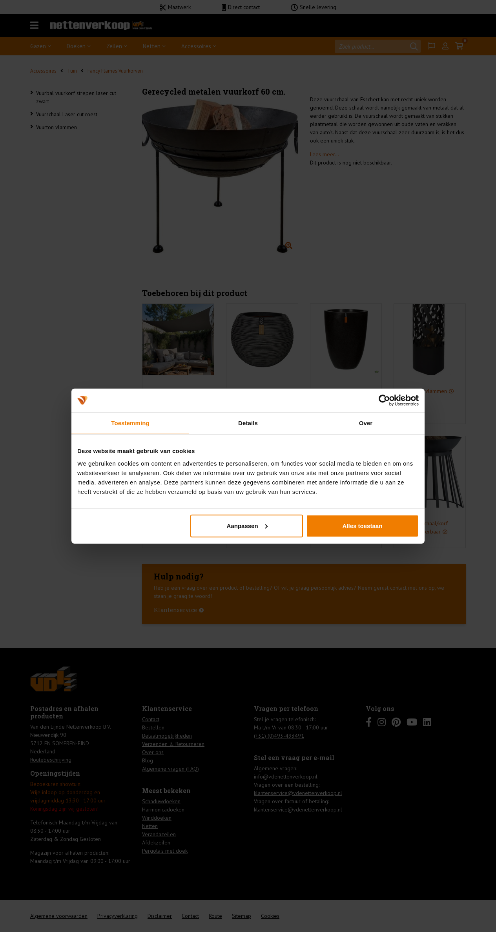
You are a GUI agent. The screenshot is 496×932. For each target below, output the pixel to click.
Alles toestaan (363, 525)
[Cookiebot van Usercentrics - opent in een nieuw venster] (384, 400)
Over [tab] (366, 423)
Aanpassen (247, 525)
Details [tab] (248, 423)
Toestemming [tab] (130, 423)
